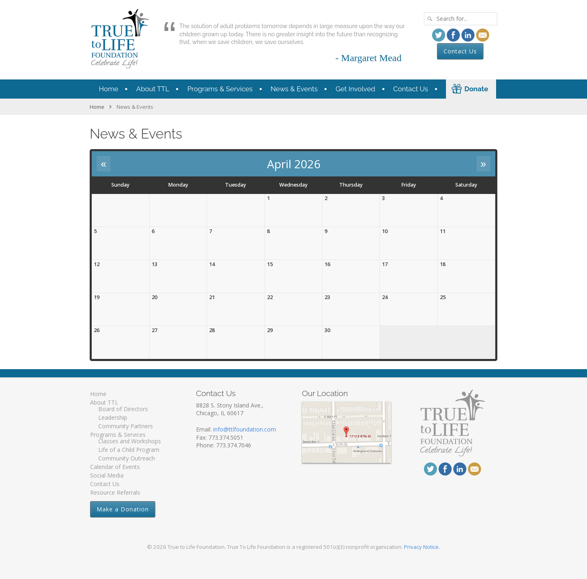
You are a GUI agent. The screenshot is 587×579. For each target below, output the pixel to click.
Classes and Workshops (129, 441)
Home (109, 89)
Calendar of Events (115, 467)
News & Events (294, 89)
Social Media (107, 475)
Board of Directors (123, 409)
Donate (476, 89)
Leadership (112, 417)
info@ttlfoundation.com (244, 429)
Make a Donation (123, 509)
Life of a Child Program (128, 450)
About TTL (152, 89)
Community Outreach (126, 458)
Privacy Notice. (422, 546)
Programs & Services (219, 89)
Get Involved (355, 89)
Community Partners (125, 426)
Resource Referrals (115, 492)
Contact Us (460, 51)
